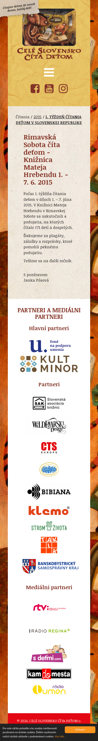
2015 (37, 116)
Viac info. (60, 736)
